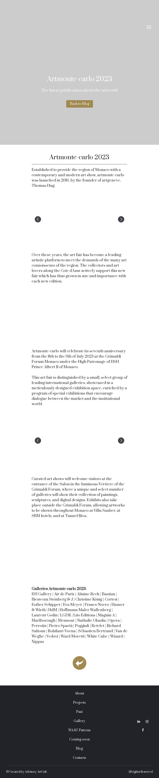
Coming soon (79, 739)
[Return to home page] (75, 27)
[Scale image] (79, 219)
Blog (79, 749)
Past (79, 712)
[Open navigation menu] (149, 27)
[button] (79, 104)
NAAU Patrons (79, 730)
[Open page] (79, 663)
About (79, 693)
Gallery (79, 721)
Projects (79, 703)
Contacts (79, 758)
